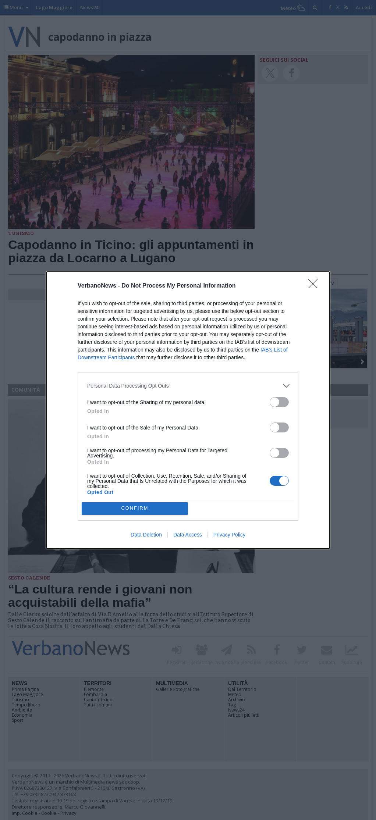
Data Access (187, 535)
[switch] (279, 402)
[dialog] (188, 410)
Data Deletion (146, 535)
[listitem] (188, 386)
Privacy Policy (229, 535)
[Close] (315, 286)
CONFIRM (135, 508)
